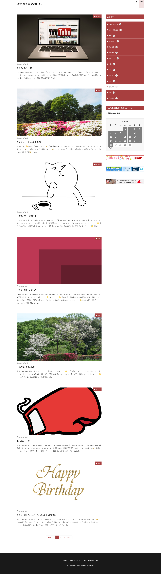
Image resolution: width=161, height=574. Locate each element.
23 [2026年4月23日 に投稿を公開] (130, 144)
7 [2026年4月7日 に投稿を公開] (120, 136)
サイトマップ (74, 561)
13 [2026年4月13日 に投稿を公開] (116, 140)
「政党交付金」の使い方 (32, 289)
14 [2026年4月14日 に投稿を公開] (120, 140)
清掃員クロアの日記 (29, 4)
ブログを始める (116, 30)
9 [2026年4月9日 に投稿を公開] (129, 136)
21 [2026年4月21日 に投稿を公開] (120, 144)
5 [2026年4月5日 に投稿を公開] (110, 136)
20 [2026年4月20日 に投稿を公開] (116, 144)
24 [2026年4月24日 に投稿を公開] (135, 144)
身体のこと (114, 60)
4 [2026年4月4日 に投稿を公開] (139, 132)
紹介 (98, 90)
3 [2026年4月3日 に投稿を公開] (134, 132)
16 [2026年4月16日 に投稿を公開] (130, 140)
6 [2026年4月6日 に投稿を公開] (115, 136)
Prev (49, 537)
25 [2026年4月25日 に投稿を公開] (139, 144)
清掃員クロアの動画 (113, 116)
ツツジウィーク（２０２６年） (36, 141)
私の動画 (97, 16)
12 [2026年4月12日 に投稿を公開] (111, 140)
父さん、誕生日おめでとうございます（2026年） (47, 514)
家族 (98, 463)
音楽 (112, 72)
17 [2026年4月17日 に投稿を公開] (135, 140)
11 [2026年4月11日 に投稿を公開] (139, 136)
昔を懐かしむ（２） (29, 67)
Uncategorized (116, 24)
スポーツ (97, 389)
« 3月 (110, 151)
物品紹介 (114, 89)
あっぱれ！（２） (28, 440)
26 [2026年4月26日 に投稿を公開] (111, 148)
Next (69, 537)
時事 (98, 238)
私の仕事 (114, 48)
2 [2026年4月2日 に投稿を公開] (129, 132)
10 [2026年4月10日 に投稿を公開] (135, 136)
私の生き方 (114, 42)
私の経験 (114, 54)
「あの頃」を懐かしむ (30, 366)
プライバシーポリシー (91, 561)
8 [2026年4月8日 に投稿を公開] (125, 136)
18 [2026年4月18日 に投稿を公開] (139, 140)
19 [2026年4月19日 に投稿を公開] (111, 144)
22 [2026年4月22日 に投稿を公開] (125, 144)
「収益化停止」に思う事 (32, 215)
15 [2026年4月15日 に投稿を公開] (125, 140)
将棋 (112, 66)
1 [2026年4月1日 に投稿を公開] (125, 132)
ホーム (64, 561)
